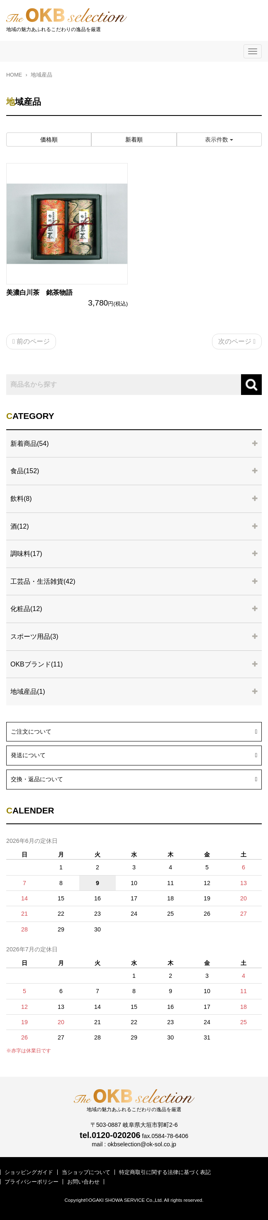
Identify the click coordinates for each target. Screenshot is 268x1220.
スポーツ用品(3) (34, 636)
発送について (134, 754)
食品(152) (24, 470)
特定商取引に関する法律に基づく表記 (165, 1172)
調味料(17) (26, 553)
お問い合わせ (83, 1182)
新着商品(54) (29, 443)
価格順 (49, 139)
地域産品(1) (27, 691)
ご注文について (134, 731)
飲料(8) (21, 498)
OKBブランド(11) (36, 664)
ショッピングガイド (29, 1172)
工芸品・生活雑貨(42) (42, 581)
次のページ (237, 341)
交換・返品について (134, 778)
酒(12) (19, 526)
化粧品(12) (26, 608)
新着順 (134, 139)
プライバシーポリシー (31, 1182)
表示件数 (219, 139)
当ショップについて (86, 1172)
